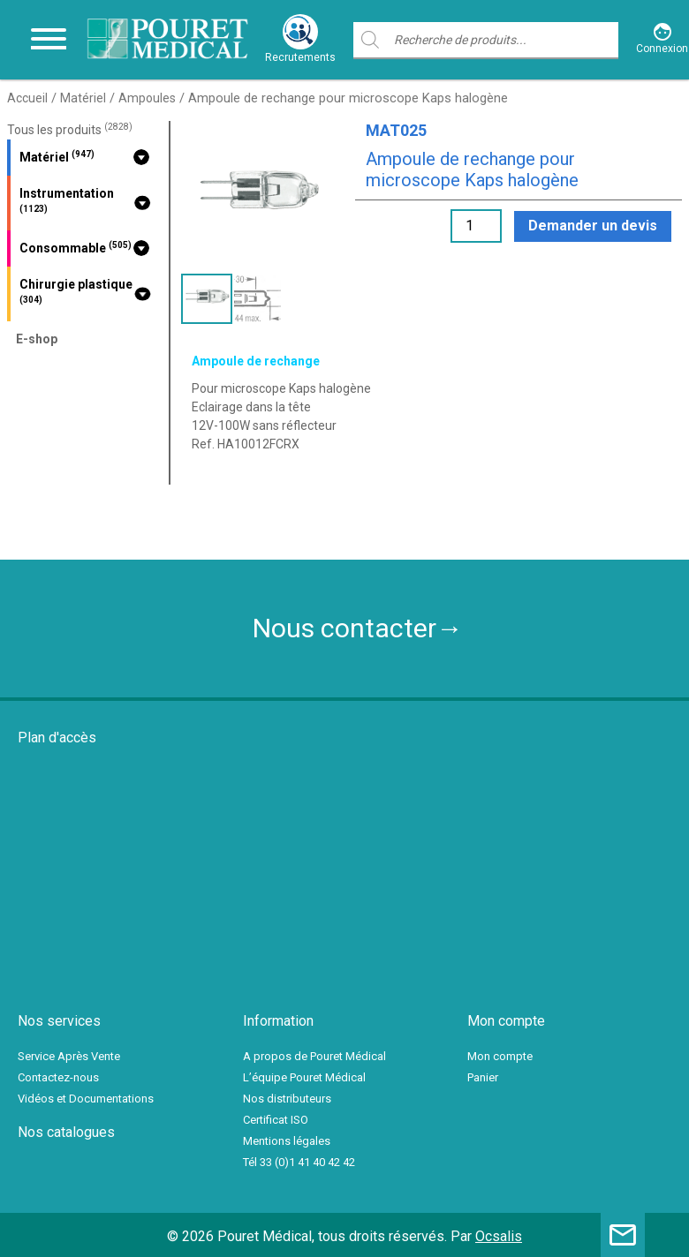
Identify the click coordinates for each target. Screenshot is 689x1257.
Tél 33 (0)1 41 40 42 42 (299, 1162)
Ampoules (147, 98)
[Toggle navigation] (49, 39)
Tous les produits (69, 130)
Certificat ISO (275, 1119)
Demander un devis (592, 225)
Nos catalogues (66, 1132)
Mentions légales (286, 1141)
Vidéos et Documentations (86, 1098)
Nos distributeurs (287, 1098)
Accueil (27, 98)
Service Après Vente (69, 1056)
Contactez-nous (58, 1077)
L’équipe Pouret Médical (304, 1077)
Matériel (83, 98)
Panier (482, 1077)
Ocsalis (498, 1236)
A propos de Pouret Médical (314, 1056)
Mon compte (500, 1056)
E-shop (36, 339)
